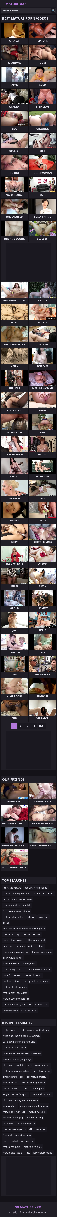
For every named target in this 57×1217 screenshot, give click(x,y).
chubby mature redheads (35, 981)
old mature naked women (37, 969)
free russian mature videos (16, 911)
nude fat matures (11, 975)
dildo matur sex (37, 1129)
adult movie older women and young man (24, 928)
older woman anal (36, 940)
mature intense (28, 1010)
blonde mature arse (42, 951)
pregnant (43, 916)
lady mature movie (42, 1152)
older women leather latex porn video (22, 1053)
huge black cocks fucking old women (21, 1035)
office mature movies (38, 1065)
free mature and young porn (17, 1004)
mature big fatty (11, 934)
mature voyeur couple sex (16, 998)
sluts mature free (11, 1088)
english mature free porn (15, 1094)
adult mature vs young (36, 887)
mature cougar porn (34, 1088)
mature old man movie (14, 1047)
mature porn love (31, 934)
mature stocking (35, 1117)
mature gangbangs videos (16, 1070)
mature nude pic (37, 1111)
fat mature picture (12, 969)
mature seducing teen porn (16, 893)
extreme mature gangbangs (17, 1059)
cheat (6, 922)
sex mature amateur (37, 1076)
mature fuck (41, 1004)
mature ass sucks (11, 1146)
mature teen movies (44, 893)
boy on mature (10, 1010)
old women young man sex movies (20, 1100)
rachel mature (10, 1030)
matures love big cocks (14, 1129)
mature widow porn (41, 1094)
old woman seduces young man (19, 1123)
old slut (31, 916)
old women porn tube (14, 1065)
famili (6, 899)
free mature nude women (16, 951)
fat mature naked (41, 1070)
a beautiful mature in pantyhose (19, 963)
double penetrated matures (34, 1105)
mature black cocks (12, 1152)
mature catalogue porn (33, 1082)
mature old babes (33, 975)
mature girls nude (33, 1146)
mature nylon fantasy (13, 916)
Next (42, 725)
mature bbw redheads (14, 1111)
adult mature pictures (14, 946)
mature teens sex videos (15, 992)
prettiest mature (11, 981)
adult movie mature (13, 957)
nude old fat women (13, 940)
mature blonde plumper (15, 987)
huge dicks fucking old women (18, 1141)
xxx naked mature (12, 887)
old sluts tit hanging (13, 1117)
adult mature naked (22, 899)
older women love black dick (35, 1030)
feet (28, 1152)
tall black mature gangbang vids (19, 1041)
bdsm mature (10, 1105)
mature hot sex (10, 1082)
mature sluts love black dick (17, 905)
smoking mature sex (13, 1076)
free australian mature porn (17, 1135)
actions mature (35, 946)
